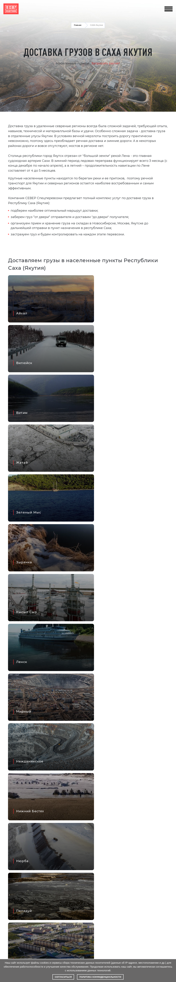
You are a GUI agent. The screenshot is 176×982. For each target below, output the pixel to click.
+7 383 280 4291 (139, 6)
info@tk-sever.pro (113, 9)
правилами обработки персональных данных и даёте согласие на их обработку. (33, 944)
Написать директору (69, 887)
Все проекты (159, 797)
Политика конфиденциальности (100, 977)
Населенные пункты (72, 63)
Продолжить (131, 653)
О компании (12, 894)
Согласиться (63, 977)
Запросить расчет (105, 63)
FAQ (6, 887)
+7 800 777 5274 (139, 13)
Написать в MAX (88, 873)
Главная (77, 25)
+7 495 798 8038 (139, 9)
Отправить (142, 750)
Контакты (61, 894)
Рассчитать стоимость (19, 900)
